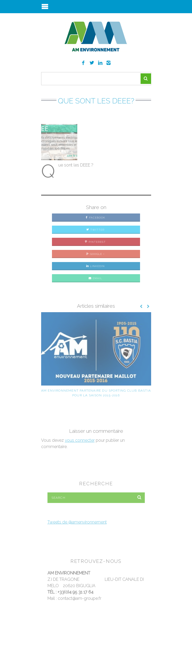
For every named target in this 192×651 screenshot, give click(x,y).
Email (95, 278)
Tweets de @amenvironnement (77, 522)
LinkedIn (95, 266)
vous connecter (80, 440)
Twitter (95, 229)
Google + (95, 254)
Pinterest (95, 241)
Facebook (95, 217)
